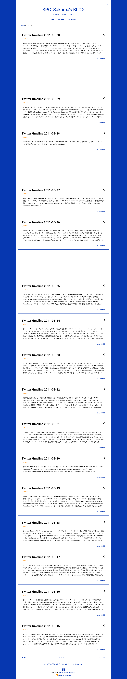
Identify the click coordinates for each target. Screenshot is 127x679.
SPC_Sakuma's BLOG (63, 9)
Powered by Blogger (63, 675)
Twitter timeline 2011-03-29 (41, 99)
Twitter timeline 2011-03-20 (41, 458)
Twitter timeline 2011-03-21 (41, 424)
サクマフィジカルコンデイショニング (56, 664)
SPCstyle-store (78, 664)
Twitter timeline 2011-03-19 (41, 488)
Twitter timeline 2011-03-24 (41, 320)
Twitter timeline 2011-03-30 (41, 35)
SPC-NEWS (72, 19)
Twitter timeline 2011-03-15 (41, 626)
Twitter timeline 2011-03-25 (41, 286)
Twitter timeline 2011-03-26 (41, 222)
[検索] (108, 4)
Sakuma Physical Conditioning (67, 672)
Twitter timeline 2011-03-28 (41, 133)
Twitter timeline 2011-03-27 (41, 190)
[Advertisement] (63, 78)
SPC (52, 19)
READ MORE (101, 58)
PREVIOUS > (102, 657)
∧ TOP (61, 657)
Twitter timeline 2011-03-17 (41, 557)
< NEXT (23, 657)
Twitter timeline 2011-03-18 (41, 522)
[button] (104, 34)
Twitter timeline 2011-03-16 (41, 591)
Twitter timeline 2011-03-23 (41, 355)
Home (23, 26)
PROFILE (61, 19)
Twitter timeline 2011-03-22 (41, 389)
